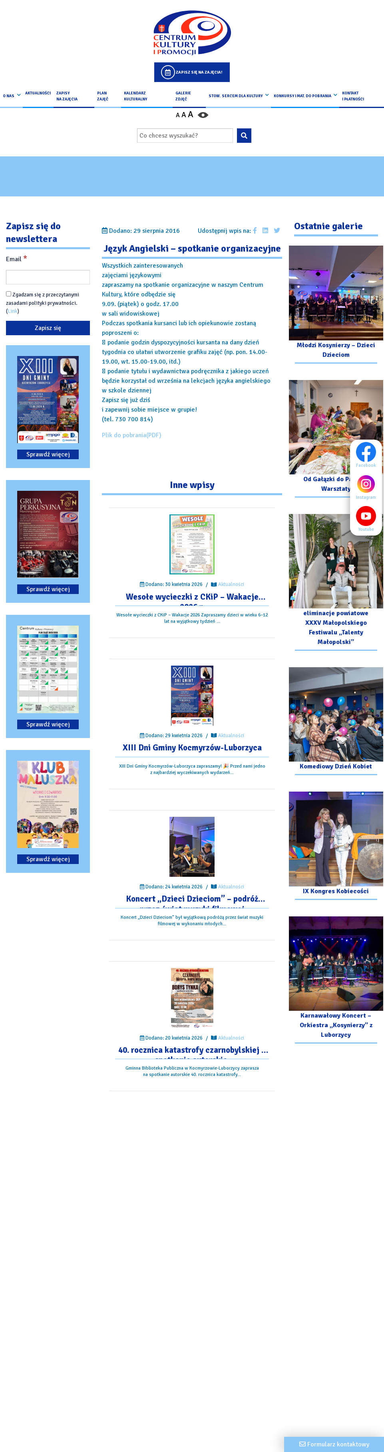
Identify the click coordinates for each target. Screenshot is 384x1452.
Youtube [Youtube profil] (368, 519)
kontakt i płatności (353, 96)
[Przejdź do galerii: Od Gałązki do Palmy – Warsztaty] (336, 440)
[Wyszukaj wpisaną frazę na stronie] (244, 135)
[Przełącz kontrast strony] (203, 115)
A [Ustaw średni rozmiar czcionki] (183, 115)
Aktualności (38, 93)
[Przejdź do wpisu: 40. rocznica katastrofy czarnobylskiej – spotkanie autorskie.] (192, 998)
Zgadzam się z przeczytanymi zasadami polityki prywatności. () (42, 302)
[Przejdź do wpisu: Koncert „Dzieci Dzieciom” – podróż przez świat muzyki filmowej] (192, 847)
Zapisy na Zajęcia (67, 96)
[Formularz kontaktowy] (334, 1444)
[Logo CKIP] (192, 32)
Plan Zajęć (102, 96)
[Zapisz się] (48, 328)
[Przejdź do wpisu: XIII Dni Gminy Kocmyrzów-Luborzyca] (192, 696)
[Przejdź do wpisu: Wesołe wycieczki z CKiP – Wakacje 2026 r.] (192, 544)
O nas (8, 96)
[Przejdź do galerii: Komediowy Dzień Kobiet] (336, 722)
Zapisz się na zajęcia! (199, 72)
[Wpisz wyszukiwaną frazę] (185, 135)
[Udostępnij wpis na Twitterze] (277, 231)
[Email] (48, 277)
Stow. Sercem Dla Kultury (236, 96)
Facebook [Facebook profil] (368, 455)
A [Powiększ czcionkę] (190, 114)
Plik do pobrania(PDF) (131, 435)
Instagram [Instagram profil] (368, 487)
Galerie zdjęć (183, 96)
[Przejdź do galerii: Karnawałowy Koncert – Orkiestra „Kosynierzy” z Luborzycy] (336, 981)
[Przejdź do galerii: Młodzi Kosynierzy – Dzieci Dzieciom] (336, 305)
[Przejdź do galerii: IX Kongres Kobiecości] (336, 846)
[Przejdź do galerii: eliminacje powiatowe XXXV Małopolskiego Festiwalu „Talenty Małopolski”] (336, 583)
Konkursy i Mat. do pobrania (302, 96)
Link (13, 311)
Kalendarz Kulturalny (135, 96)
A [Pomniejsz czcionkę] (178, 115)
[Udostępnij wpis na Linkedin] (265, 231)
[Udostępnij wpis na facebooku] (255, 231)
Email (16, 259)
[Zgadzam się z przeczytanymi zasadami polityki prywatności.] (8, 293)
